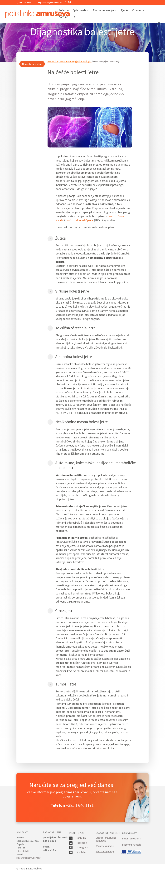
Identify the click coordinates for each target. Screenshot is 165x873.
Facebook (82, 842)
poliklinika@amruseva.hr (28, 857)
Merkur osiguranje (105, 851)
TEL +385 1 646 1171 (27, 2)
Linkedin (81, 837)
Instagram (82, 847)
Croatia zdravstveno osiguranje (106, 839)
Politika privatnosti (131, 838)
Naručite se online (32, 73)
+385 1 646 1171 (80, 805)
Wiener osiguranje (105, 846)
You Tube (81, 852)
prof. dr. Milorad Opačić (79, 229)
